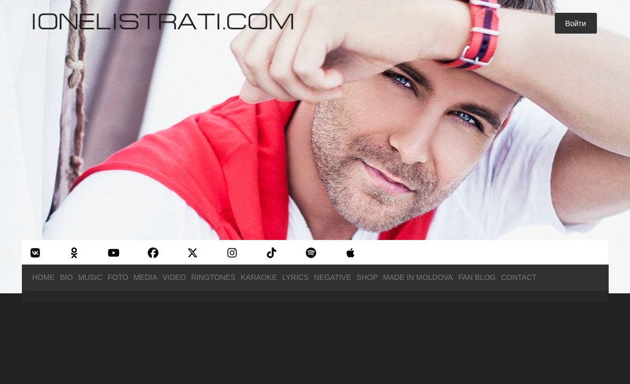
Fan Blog (477, 277)
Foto (118, 277)
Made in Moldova (418, 277)
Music (90, 277)
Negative (333, 277)
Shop (367, 277)
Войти (575, 23)
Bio (66, 277)
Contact (519, 277)
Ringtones (213, 277)
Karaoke (259, 277)
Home (44, 277)
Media (145, 277)
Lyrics (295, 277)
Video (174, 277)
